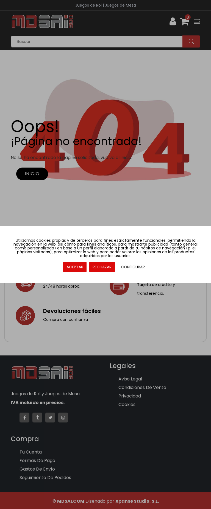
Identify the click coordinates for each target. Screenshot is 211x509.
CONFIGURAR (133, 267)
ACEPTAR (74, 267)
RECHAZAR (102, 267)
